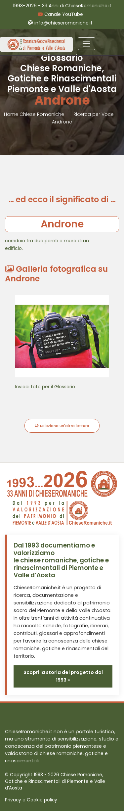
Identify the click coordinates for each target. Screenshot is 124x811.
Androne (62, 122)
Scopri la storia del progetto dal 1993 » (63, 676)
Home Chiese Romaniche (34, 114)
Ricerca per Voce (93, 114)
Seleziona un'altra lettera (62, 425)
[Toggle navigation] (86, 43)
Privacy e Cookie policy (31, 800)
